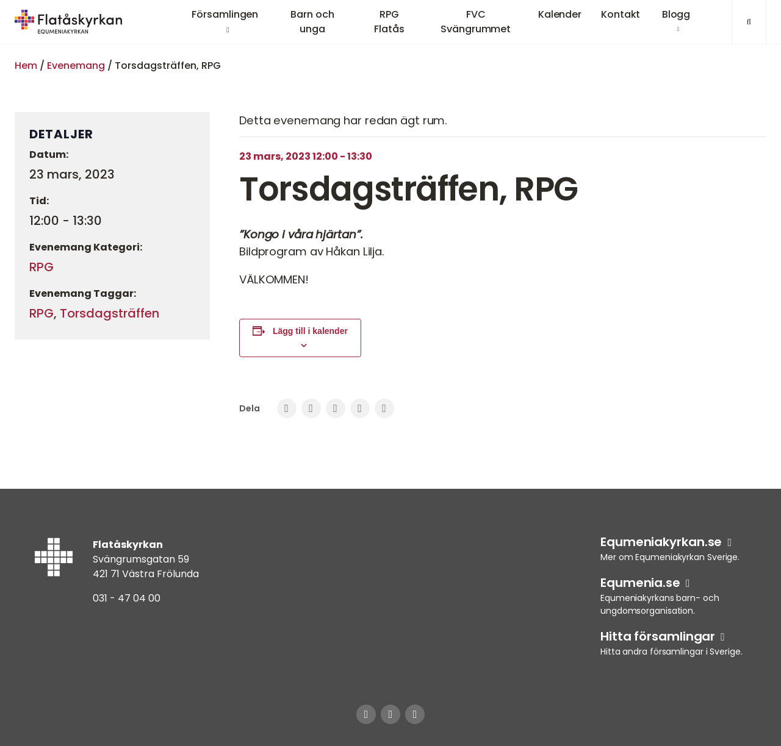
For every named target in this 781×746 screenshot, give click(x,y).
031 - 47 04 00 (126, 598)
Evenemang (76, 66)
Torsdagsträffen (109, 313)
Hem (26, 66)
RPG (41, 266)
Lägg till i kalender (310, 331)
